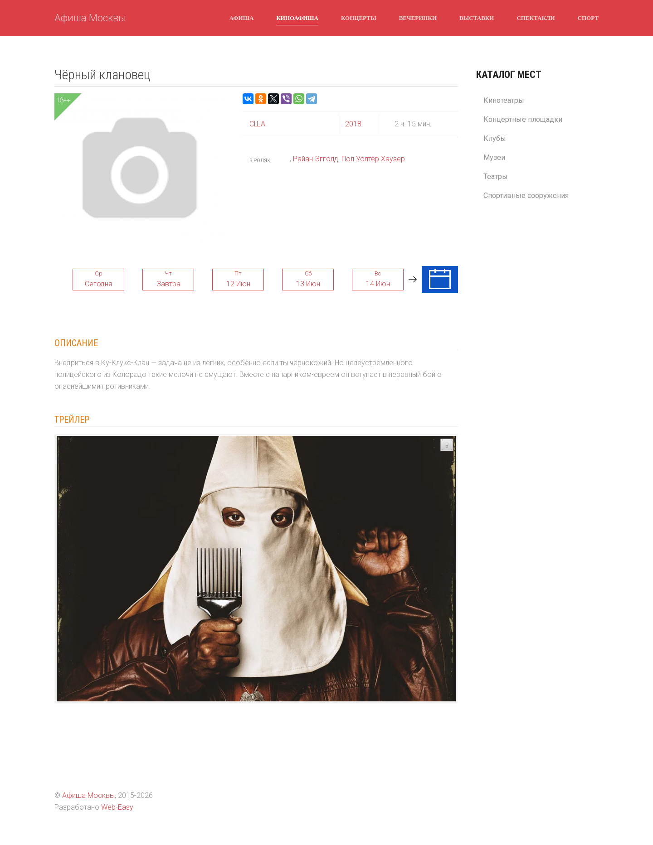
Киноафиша (297, 18)
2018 (353, 124)
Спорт (588, 18)
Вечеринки (418, 18)
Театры (495, 176)
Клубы (494, 138)
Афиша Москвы (90, 18)
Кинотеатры (503, 100)
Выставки (476, 18)
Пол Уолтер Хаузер (373, 159)
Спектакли (536, 18)
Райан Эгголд (315, 159)
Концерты (358, 18)
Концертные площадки (522, 119)
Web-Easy (117, 807)
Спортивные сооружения (526, 195)
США (257, 124)
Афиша (241, 18)
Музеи (494, 157)
